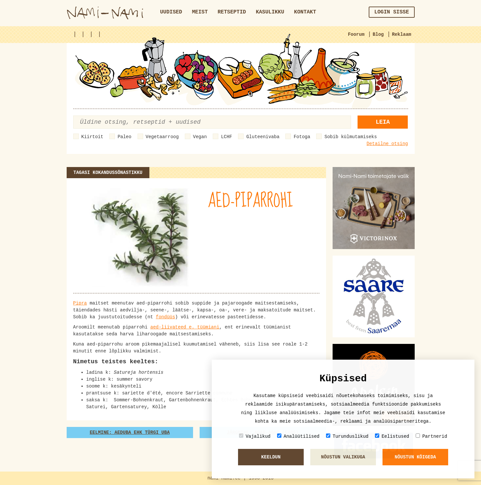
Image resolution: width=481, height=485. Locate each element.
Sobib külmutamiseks (350, 136)
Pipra (80, 303)
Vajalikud (255, 436)
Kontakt (305, 12)
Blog (378, 34)
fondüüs (165, 317)
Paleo (124, 136)
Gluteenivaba (262, 136)
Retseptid (232, 12)
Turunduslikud (347, 436)
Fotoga (302, 136)
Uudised (171, 12)
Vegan (200, 136)
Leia (383, 122)
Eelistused (392, 436)
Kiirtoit (92, 136)
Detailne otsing (387, 143)
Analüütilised (298, 436)
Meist (200, 12)
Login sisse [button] (391, 12)
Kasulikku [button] (270, 12)
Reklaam (401, 34)
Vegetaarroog (162, 136)
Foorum (356, 34)
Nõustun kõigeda (415, 457)
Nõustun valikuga (343, 457)
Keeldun (271, 457)
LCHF (226, 136)
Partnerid (431, 436)
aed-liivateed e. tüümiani (184, 327)
